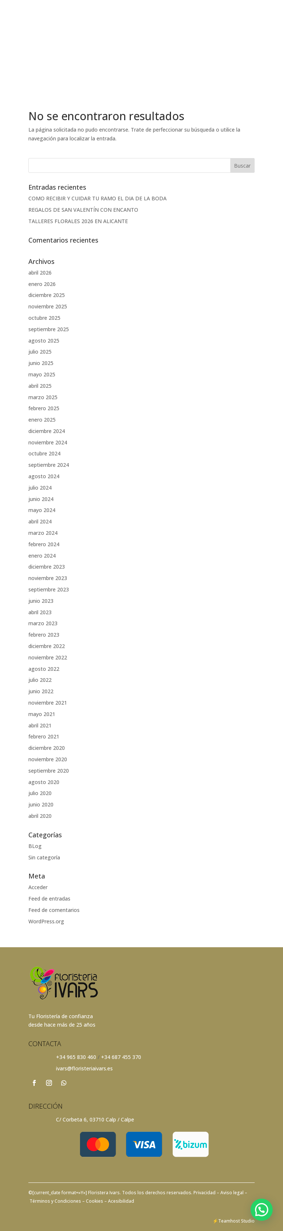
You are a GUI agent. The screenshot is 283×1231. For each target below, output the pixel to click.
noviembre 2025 (47, 306)
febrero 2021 (43, 736)
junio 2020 (40, 804)
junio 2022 (40, 691)
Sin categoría (44, 857)
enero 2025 (42, 419)
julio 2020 (40, 793)
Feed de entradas (49, 898)
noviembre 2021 (47, 702)
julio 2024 (40, 487)
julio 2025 (40, 351)
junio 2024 (40, 498)
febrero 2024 (43, 544)
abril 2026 (40, 272)
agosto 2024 (43, 476)
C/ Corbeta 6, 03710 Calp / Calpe (95, 1119)
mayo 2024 (41, 510)
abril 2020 (40, 815)
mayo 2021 (41, 714)
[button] (262, 1210)
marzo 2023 (42, 623)
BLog (35, 845)
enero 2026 (42, 283)
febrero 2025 (43, 408)
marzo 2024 (42, 532)
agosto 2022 (43, 668)
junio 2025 (40, 362)
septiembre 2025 (48, 329)
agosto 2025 (43, 340)
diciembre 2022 (46, 646)
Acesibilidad (120, 1201)
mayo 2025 (41, 374)
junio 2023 (40, 600)
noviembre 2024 (47, 442)
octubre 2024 (44, 453)
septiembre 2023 (48, 589)
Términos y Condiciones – (56, 1201)
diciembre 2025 (46, 294)
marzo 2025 (42, 397)
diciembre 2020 (46, 747)
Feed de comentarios (54, 909)
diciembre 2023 (46, 566)
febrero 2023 (43, 634)
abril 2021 (40, 725)
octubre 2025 (44, 317)
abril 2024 (40, 521)
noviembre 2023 (47, 578)
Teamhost (229, 1221)
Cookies (94, 1201)
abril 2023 (40, 612)
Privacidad (205, 1192)
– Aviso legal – (232, 1192)
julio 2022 (40, 679)
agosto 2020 (43, 782)
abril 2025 (40, 385)
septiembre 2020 (48, 770)
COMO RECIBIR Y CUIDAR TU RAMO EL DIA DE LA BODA (97, 198)
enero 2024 (42, 555)
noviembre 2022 (47, 657)
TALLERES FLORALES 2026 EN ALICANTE (78, 221)
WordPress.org (46, 921)
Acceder (38, 887)
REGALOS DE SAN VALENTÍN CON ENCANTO (83, 209)
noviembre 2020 (47, 759)
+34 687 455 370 (121, 1056)
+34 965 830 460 (76, 1056)
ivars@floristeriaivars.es (84, 1068)
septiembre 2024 (48, 464)
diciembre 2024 (46, 430)
